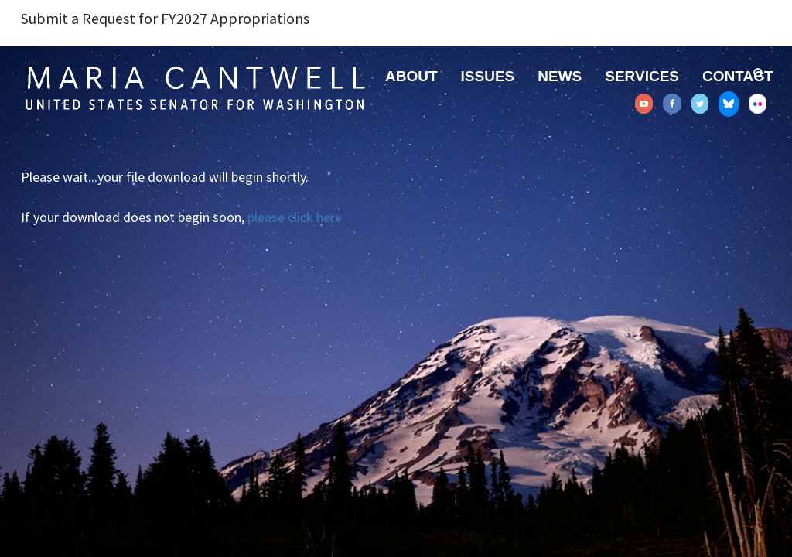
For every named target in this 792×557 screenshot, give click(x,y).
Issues (488, 76)
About (411, 76)
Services (642, 76)
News (560, 76)
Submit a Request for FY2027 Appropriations (165, 18)
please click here (295, 217)
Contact (737, 76)
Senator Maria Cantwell (195, 87)
